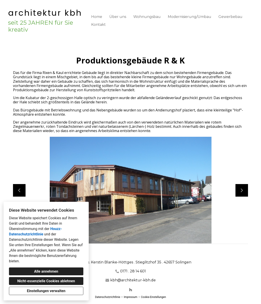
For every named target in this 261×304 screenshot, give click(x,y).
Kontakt (98, 24)
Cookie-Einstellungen (153, 297)
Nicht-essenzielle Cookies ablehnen (46, 281)
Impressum (130, 297)
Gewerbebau (230, 17)
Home (96, 17)
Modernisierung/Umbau (189, 17)
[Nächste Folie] (241, 190)
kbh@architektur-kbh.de (133, 280)
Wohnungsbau (147, 17)
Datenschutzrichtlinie (107, 297)
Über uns (117, 17)
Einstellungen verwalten (46, 291)
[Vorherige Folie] (19, 190)
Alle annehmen (46, 271)
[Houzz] (131, 290)
